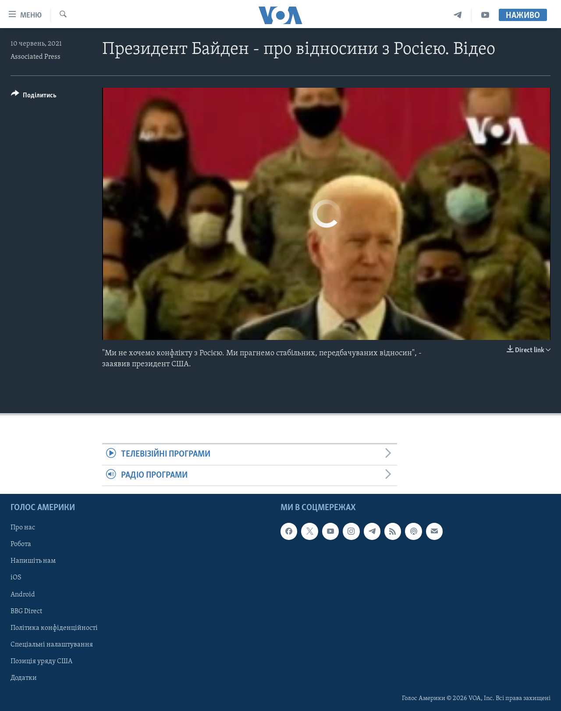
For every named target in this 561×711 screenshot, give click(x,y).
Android (23, 594)
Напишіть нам (33, 561)
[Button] (34, 97)
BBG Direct (26, 611)
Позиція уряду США (41, 661)
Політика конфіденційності (54, 627)
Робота (21, 544)
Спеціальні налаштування (52, 644)
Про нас (23, 527)
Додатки (24, 678)
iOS (16, 577)
